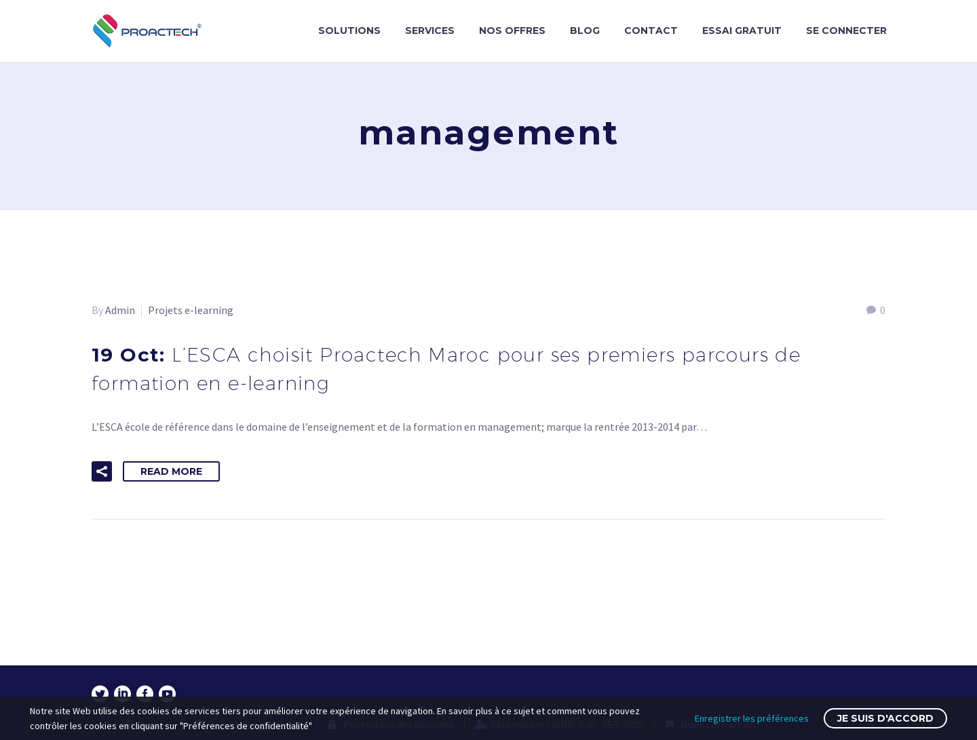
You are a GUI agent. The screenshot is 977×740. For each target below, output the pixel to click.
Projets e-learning (190, 310)
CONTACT (651, 30)
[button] (102, 471)
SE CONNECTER (846, 30)
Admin (120, 310)
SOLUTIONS (349, 30)
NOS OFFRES (512, 30)
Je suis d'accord (885, 718)
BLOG (585, 30)
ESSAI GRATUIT (742, 30)
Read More (171, 471)
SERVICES (430, 30)
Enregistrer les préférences (752, 718)
